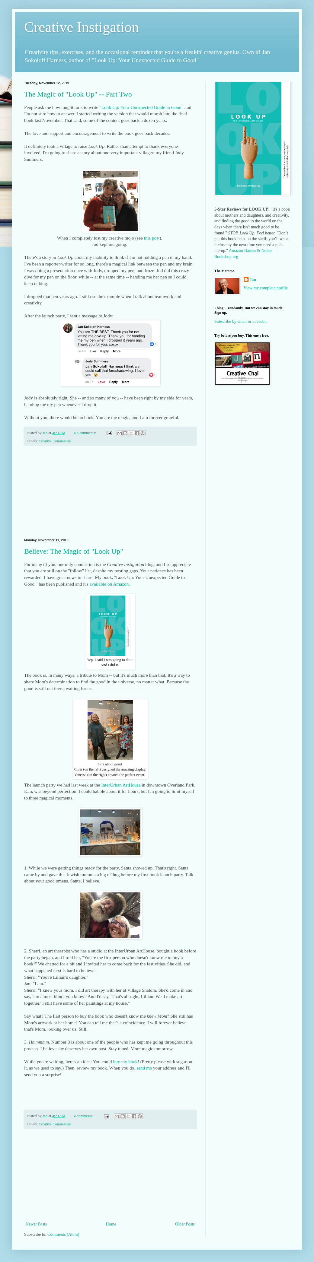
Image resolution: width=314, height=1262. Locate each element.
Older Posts (185, 1224)
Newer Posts (36, 1224)
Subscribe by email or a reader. (240, 321)
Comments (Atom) (63, 1234)
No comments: (85, 433)
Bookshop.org (226, 256)
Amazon (236, 250)
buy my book (125, 1061)
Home (111, 1224)
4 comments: (84, 1116)
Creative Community (55, 441)
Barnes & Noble (258, 250)
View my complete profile (266, 288)
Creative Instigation (81, 27)
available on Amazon (109, 583)
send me (144, 1067)
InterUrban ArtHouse (120, 784)
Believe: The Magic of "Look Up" (73, 551)
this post (152, 237)
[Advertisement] (110, 492)
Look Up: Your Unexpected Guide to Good (141, 107)
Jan (253, 280)
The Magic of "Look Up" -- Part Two (78, 94)
